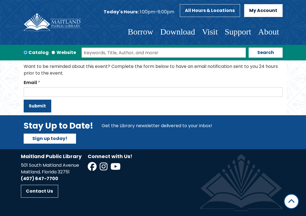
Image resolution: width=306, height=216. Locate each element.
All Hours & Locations (210, 10)
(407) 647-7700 (39, 178)
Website (66, 52)
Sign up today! (49, 138)
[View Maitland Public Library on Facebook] (92, 168)
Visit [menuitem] (210, 31)
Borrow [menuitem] (140, 31)
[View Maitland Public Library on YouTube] (116, 168)
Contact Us (39, 191)
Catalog (38, 52)
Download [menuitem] (177, 31)
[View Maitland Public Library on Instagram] (104, 168)
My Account (263, 10)
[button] (139, 12)
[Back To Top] (291, 201)
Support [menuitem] (238, 31)
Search (265, 52)
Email (30, 82)
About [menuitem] (268, 31)
